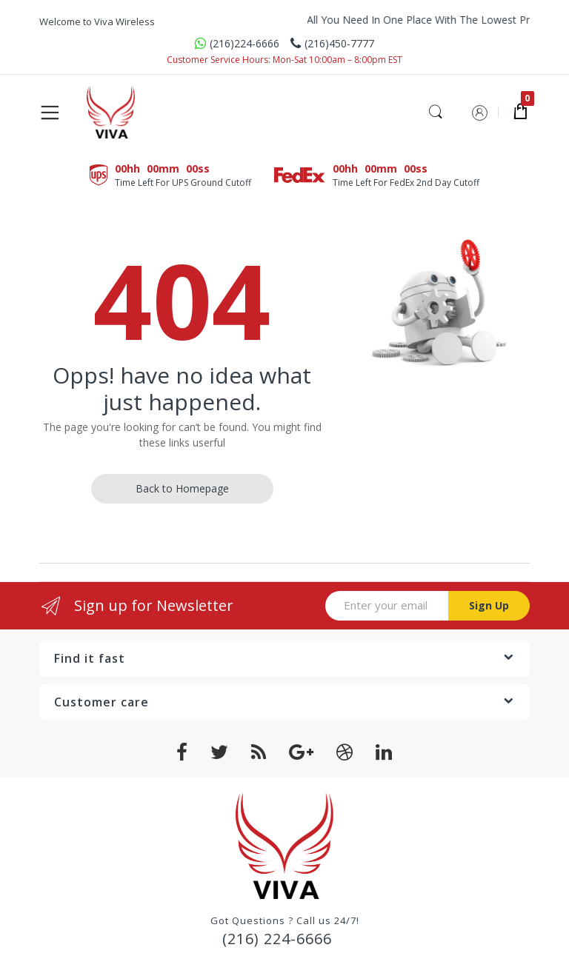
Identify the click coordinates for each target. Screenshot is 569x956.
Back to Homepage (182, 488)
